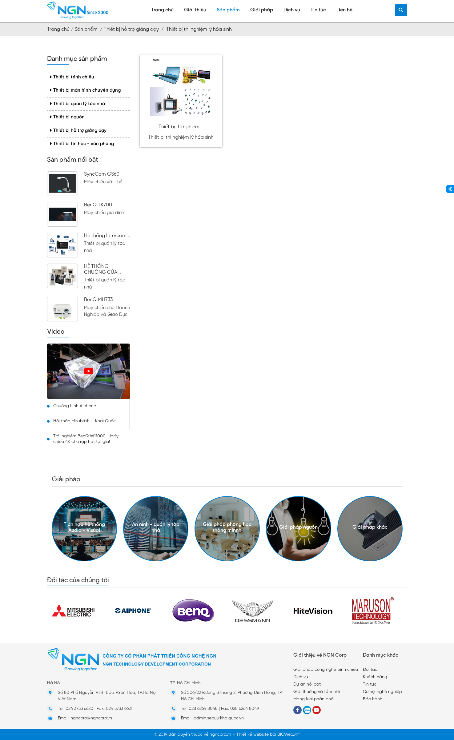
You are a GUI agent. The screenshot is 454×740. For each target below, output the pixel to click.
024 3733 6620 (79, 708)
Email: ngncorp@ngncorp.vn (85, 718)
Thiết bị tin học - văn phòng (82, 143)
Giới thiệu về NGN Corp (320, 655)
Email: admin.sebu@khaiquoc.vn (212, 718)
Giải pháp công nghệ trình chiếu (325, 669)
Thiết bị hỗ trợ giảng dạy (78, 130)
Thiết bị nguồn (67, 117)
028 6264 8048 (203, 708)
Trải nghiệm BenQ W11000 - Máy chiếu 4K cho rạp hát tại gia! (86, 439)
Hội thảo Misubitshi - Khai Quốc (84, 421)
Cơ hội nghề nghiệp (382, 692)
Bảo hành (372, 699)
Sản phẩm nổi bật (72, 160)
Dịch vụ (300, 677)
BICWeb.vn (287, 734)
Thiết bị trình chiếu (72, 77)
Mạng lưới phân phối (313, 699)
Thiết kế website (252, 734)
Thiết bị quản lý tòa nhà (77, 103)
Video (55, 332)
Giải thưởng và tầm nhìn (317, 692)
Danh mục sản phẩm (77, 59)
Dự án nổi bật (307, 684)
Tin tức (369, 684)
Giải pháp (66, 479)
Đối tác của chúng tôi (78, 580)
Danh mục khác (380, 655)
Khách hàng (375, 677)
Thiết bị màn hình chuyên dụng (85, 90)
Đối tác (370, 669)
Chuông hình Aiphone (74, 406)
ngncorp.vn (220, 734)
